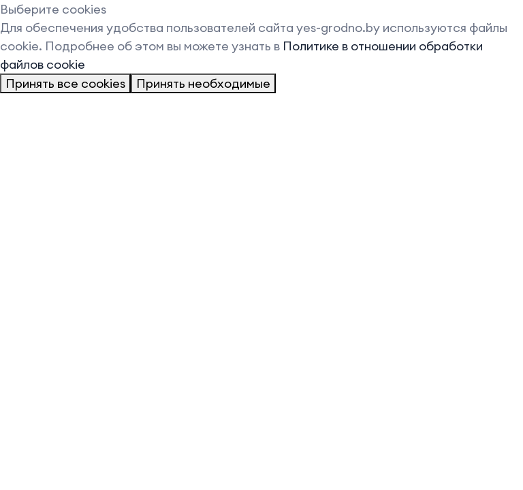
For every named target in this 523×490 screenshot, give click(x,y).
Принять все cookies (65, 83)
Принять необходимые (203, 83)
